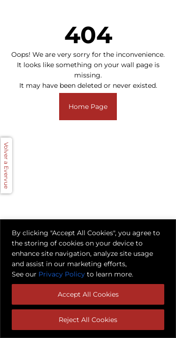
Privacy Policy (61, 274)
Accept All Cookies (88, 294)
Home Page (88, 106)
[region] (88, 278)
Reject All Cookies (88, 319)
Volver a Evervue (6, 165)
